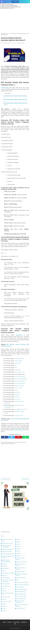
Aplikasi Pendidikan (7, 551)
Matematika (18, 369)
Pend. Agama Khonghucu (21, 379)
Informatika (18, 363)
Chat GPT (5, 575)
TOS (15, 623)
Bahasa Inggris (18, 360)
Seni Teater (17, 399)
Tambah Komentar (20, 42)
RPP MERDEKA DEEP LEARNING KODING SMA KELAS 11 (15, 96)
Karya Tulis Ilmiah (7, 601)
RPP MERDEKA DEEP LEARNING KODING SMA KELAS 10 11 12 (15, 104)
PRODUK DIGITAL (21, 577)
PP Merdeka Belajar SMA (18, 429)
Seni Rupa (17, 394)
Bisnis (4, 570)
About (4, 622)
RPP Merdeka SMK (21, 596)
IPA (16, 365)
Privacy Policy (16, 622)
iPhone (4, 599)
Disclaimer (24, 622)
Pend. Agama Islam (19, 372)
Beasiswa (5, 566)
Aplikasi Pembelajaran (8, 549)
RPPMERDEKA (17, 628)
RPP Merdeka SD (21, 591)
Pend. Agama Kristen (20, 381)
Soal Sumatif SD (21, 608)
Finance (4, 590)
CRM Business (6, 586)
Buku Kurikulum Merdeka (9, 573)
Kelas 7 (19, 551)
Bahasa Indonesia (19, 358)
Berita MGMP (6, 568)
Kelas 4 (19, 544)
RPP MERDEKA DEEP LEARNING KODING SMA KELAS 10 (15, 100)
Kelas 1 (4, 603)
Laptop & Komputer (22, 561)
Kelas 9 (19, 555)
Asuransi (5, 564)
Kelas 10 (5, 606)
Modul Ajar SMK (21, 571)
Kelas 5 (19, 546)
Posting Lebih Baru (6, 478)
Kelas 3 (19, 541)
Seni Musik (17, 392)
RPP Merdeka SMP (21, 598)
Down (4, 588)
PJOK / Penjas (18, 387)
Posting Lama (25, 478)
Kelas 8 (19, 553)
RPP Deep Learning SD (22, 582)
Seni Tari (17, 397)
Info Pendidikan (6, 597)
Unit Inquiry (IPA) (19, 415)
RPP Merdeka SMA (6, 87)
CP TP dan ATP (6, 583)
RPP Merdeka (20, 587)
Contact (9, 622)
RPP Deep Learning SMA (23, 584)
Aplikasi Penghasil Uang (8, 554)
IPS (16, 367)
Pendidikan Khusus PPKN (21, 409)
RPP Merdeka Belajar (22, 589)
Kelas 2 (19, 539)
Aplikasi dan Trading (7, 543)
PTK (18, 580)
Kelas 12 (5, 610)
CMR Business (6, 577)
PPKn (16, 390)
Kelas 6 (19, 548)
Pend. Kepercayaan (19, 385)
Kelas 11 (5, 608)
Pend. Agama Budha (20, 383)
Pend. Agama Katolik (20, 376)
